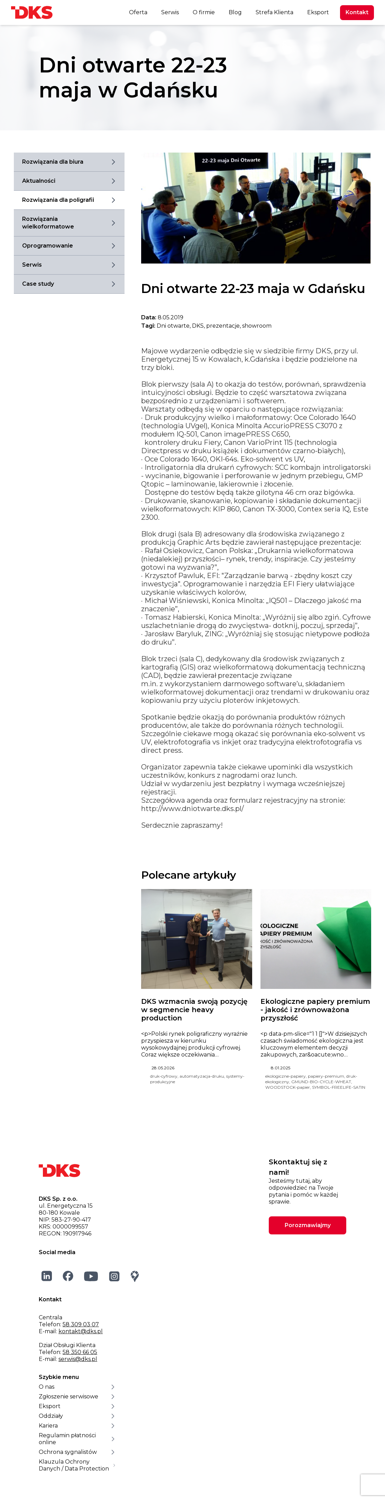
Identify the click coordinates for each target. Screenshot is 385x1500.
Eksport (318, 12)
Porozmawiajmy (308, 1225)
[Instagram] (114, 1276)
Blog (235, 12)
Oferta (138, 12)
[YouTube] (91, 1276)
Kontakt (357, 12)
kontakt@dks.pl (80, 1331)
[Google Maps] (135, 1276)
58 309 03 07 (81, 1324)
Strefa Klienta (274, 12)
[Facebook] (68, 1276)
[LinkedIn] (47, 1276)
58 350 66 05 (80, 1352)
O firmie (204, 12)
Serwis (170, 12)
